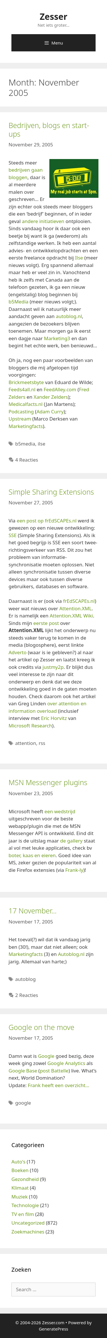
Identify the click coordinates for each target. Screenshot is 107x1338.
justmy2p (53, 667)
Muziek (19, 1196)
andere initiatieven (43, 221)
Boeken (20, 1170)
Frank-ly (74, 870)
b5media (25, 443)
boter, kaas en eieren (32, 855)
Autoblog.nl (71, 954)
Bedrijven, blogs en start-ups (49, 129)
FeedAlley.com (60, 389)
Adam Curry (50, 411)
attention (25, 743)
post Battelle (54, 1070)
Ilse (79, 257)
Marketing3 (57, 338)
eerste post (46, 623)
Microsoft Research (30, 725)
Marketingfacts (26, 426)
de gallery (71, 840)
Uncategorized (28, 1222)
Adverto (18, 652)
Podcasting (21, 411)
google (23, 1102)
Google (46, 1056)
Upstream (20, 418)
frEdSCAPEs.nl (79, 601)
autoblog (25, 979)
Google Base (23, 1070)
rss (42, 743)
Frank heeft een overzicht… (58, 1085)
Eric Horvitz (54, 718)
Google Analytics (66, 1063)
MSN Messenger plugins (48, 782)
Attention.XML (75, 608)
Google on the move (41, 1027)
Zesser (53, 16)
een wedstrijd (60, 811)
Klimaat (20, 1187)
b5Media (19, 301)
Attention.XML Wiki (71, 615)
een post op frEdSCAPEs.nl (47, 520)
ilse (41, 443)
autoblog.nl (69, 316)
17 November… (32, 910)
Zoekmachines (27, 1231)
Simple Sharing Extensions (51, 492)
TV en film (22, 1214)
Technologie (25, 1205)
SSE (13, 535)
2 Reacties (26, 995)
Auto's (18, 1161)
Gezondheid (25, 1179)
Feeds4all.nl (22, 389)
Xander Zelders (51, 397)
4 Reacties (26, 459)
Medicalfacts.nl (26, 404)
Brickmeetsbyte (26, 382)
